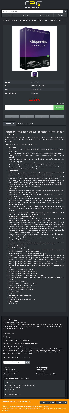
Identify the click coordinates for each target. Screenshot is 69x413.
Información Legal (42, 368)
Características (9, 123)
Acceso (26, 15)
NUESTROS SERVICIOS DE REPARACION (16, 378)
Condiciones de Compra (11, 372)
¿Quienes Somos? (9, 374)
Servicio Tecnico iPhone (43, 376)
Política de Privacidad (28, 353)
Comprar (59, 107)
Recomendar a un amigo (25, 123)
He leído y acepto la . (18, 357)
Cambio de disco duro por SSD (46, 374)
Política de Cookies (42, 370)
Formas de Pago (41, 372)
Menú (9, 15)
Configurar (44, 402)
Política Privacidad (9, 370)
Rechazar (51, 402)
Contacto (44, 15)
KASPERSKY (35, 82)
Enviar (27, 362)
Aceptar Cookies (61, 402)
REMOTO (6, 376)
